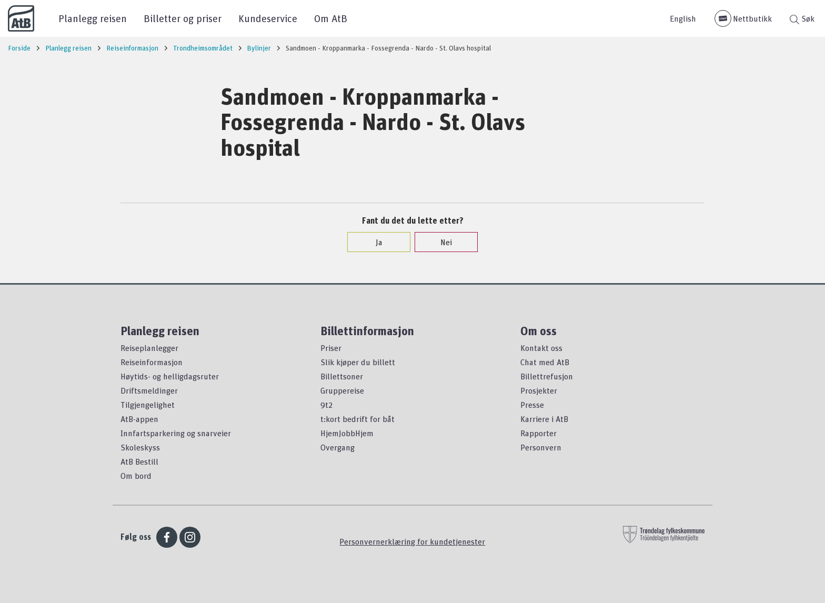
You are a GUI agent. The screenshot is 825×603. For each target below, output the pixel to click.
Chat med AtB (544, 362)
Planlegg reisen (92, 18)
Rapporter (538, 433)
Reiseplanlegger (149, 348)
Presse (532, 404)
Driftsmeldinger (149, 390)
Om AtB (330, 18)
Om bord (136, 475)
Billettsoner (341, 376)
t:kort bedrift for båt (357, 419)
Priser (330, 348)
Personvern (540, 447)
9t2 (326, 404)
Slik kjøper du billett (357, 362)
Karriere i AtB (544, 419)
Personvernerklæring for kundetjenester (412, 541)
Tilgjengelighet (147, 404)
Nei (441, 242)
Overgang (337, 447)
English (683, 18)
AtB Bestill (139, 461)
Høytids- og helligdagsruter (169, 376)
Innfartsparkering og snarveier (175, 433)
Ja (374, 242)
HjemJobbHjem (347, 433)
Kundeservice (267, 18)
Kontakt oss (541, 348)
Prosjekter (538, 390)
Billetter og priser (183, 18)
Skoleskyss (140, 447)
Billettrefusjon (546, 376)
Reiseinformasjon (151, 362)
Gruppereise (342, 390)
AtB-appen (139, 419)
